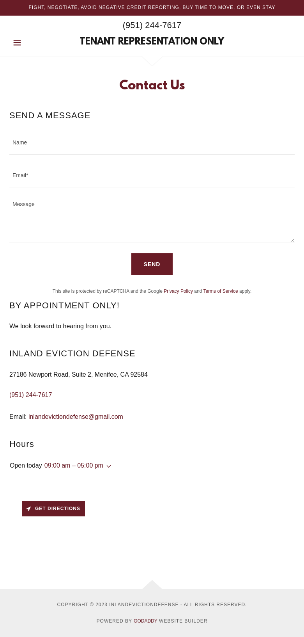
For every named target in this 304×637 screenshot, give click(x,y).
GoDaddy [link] (145, 621)
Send (152, 264)
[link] (152, 42)
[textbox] (152, 143)
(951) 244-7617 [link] (152, 25)
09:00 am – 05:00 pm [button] (73, 465)
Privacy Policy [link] (178, 291)
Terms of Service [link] (220, 291)
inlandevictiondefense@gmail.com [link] (75, 416)
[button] (30, 42)
